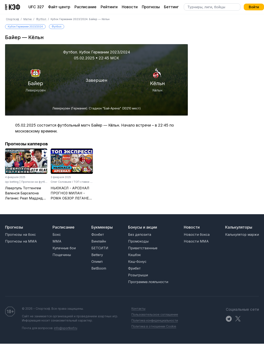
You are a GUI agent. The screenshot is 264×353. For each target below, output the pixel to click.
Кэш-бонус (137, 261)
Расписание (85, 7)
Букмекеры (102, 227)
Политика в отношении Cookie (153, 326)
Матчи (27, 19)
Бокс (57, 234)
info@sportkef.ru (65, 328)
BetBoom (98, 268)
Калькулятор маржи (242, 234)
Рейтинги (109, 7)
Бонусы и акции (142, 227)
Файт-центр (59, 7)
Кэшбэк (134, 255)
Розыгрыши (138, 275)
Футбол (41, 19)
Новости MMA (196, 241)
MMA (57, 241)
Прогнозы (151, 7)
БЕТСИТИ (99, 248)
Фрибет (134, 268)
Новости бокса (197, 234)
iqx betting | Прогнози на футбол (26, 181)
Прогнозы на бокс (20, 234)
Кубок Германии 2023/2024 (25, 26)
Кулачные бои (64, 248)
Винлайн (98, 241)
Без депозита (139, 234)
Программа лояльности (148, 282)
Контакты (138, 308)
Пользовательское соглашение (154, 314)
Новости (130, 7)
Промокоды (138, 241)
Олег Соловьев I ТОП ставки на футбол (77, 181)
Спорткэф (13, 19)
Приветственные (142, 248)
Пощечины (62, 255)
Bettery (97, 255)
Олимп (97, 261)
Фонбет (97, 234)
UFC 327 (36, 7)
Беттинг (171, 7)
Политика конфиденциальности (154, 320)
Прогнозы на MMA (21, 241)
